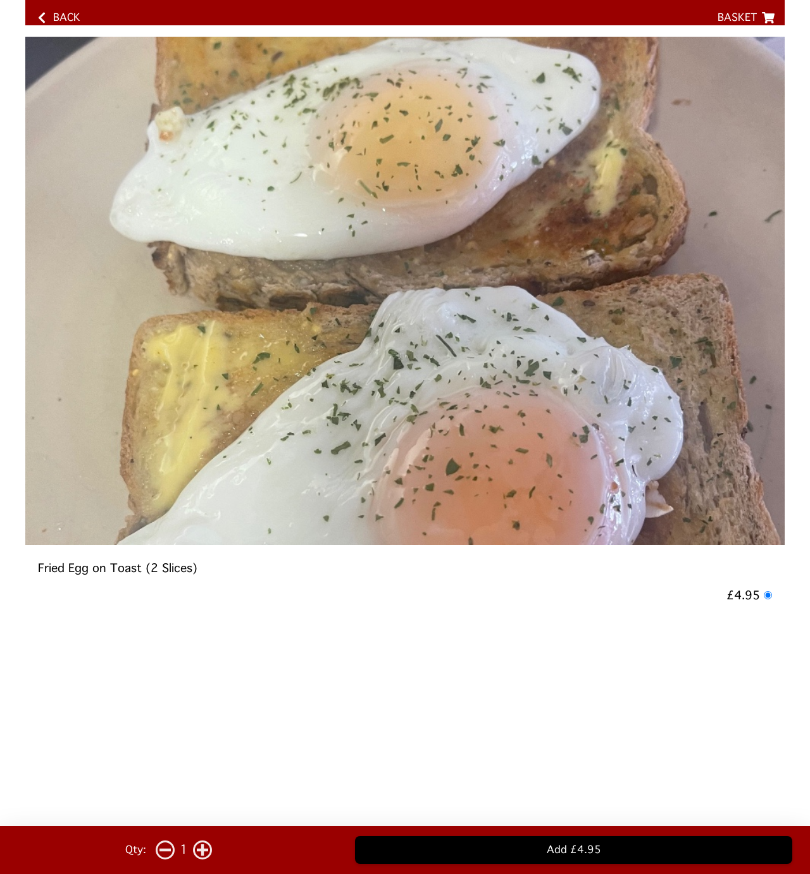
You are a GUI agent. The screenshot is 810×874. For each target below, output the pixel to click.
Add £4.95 (574, 850)
